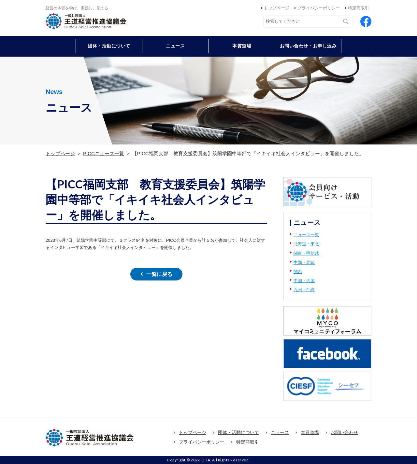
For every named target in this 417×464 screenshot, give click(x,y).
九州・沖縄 (304, 289)
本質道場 (241, 45)
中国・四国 (304, 280)
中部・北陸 (304, 262)
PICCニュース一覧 (103, 153)
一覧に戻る (159, 274)
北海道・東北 (306, 243)
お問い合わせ (344, 432)
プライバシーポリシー (318, 8)
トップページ (276, 8)
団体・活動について (238, 432)
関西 (298, 271)
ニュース (175, 45)
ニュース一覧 (306, 234)
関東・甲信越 (306, 253)
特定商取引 (358, 8)
